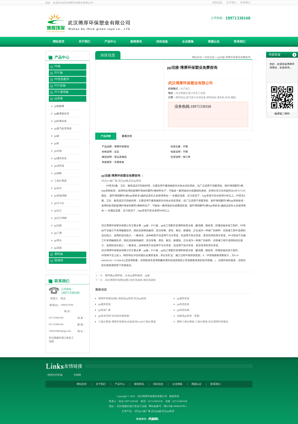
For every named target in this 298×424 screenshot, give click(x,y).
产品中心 (110, 41)
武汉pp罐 (123, 180)
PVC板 (58, 72)
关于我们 (231, 2)
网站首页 (58, 41)
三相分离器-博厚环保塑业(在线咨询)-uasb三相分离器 (127, 321)
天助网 (77, 374)
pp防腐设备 (60, 121)
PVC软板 (60, 85)
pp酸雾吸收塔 (61, 113)
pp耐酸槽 (59, 106)
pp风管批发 (183, 304)
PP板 (57, 66)
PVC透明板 (61, 91)
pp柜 (56, 143)
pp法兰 (58, 210)
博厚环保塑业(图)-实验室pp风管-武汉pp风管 (122, 298)
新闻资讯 (136, 41)
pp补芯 (58, 188)
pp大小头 (59, 203)
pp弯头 (58, 240)
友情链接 (73, 366)
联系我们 (245, 2)
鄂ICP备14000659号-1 (175, 406)
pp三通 (58, 232)
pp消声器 (59, 165)
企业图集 (188, 41)
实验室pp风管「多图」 (189, 315)
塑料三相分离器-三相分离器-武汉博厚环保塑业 (202, 321)
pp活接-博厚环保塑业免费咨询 (233, 57)
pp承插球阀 (60, 195)
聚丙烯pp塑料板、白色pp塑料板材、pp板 (127, 275)
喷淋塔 (58, 260)
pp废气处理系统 (63, 128)
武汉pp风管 (135, 180)
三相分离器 (60, 180)
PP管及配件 (61, 79)
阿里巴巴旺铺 (55, 374)
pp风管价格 (183, 310)
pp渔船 (58, 173)
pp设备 (58, 98)
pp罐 (56, 135)
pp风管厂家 (104, 310)
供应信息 (217, 2)
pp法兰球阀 (60, 218)
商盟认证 (214, 41)
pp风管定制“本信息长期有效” (114, 315)
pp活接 (58, 225)
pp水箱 (58, 150)
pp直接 (58, 247)
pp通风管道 (60, 158)
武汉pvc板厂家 (109, 180)
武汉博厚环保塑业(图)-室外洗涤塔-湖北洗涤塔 (130, 280)
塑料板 (58, 254)
